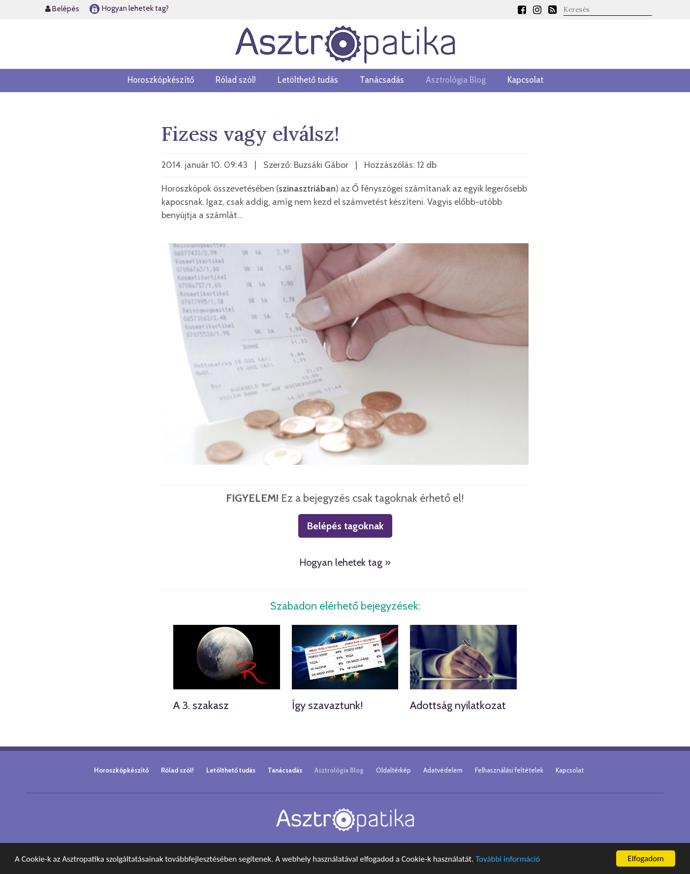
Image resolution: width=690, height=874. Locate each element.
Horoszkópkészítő (160, 80)
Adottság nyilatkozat (458, 705)
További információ (507, 859)
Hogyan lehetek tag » (345, 562)
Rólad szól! (236, 80)
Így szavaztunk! (327, 705)
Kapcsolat (525, 80)
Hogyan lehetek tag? (129, 8)
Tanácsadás (382, 80)
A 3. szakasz (201, 705)
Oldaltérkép (393, 770)
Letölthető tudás (308, 80)
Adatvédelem (443, 770)
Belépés (62, 8)
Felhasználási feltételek (509, 770)
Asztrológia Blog (456, 80)
